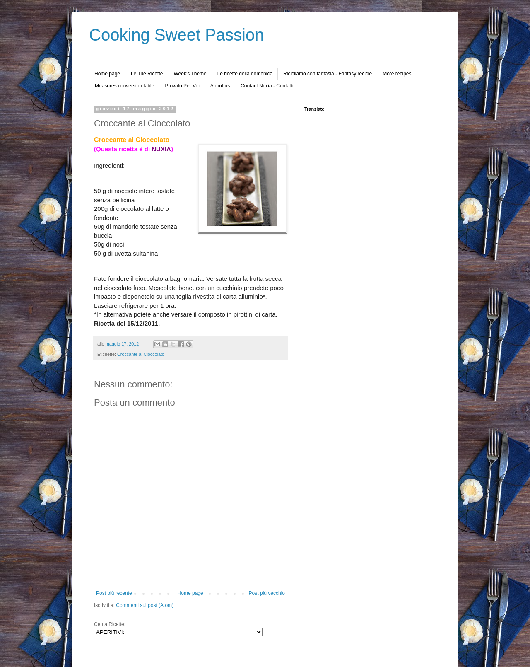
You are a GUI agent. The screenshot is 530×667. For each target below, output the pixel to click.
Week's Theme (189, 74)
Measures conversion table (124, 86)
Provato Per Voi (182, 86)
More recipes (397, 74)
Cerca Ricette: (109, 624)
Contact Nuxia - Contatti (267, 86)
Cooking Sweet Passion (176, 35)
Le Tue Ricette (147, 74)
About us (220, 86)
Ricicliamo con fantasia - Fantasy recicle (327, 74)
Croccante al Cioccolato (140, 354)
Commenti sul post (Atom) (144, 605)
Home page (107, 74)
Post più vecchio (267, 593)
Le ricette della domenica (244, 74)
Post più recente (114, 593)
